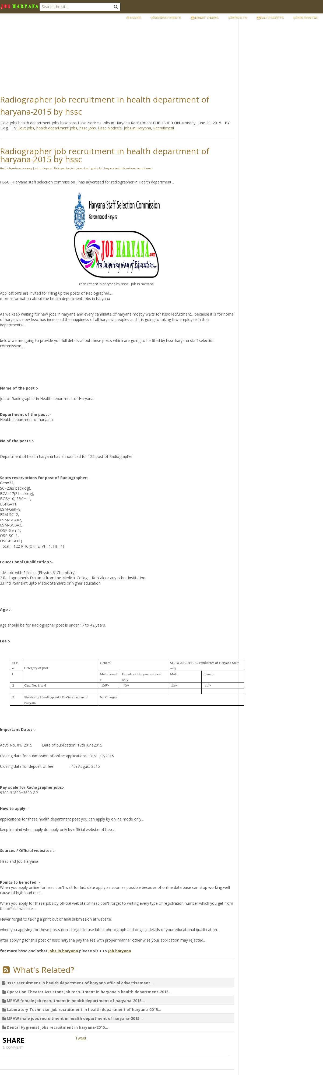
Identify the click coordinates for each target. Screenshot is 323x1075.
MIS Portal (305, 17)
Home (133, 17)
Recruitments (166, 17)
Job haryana (119, 950)
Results (237, 17)
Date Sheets (270, 17)
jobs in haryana (63, 950)
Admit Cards (205, 17)
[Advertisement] (130, 52)
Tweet (80, 1038)
